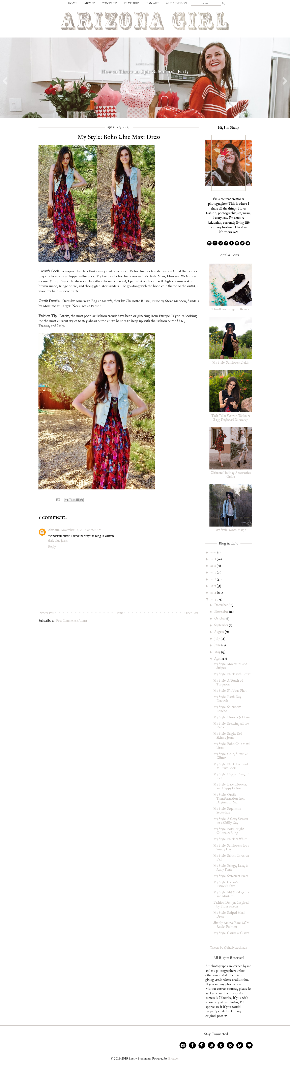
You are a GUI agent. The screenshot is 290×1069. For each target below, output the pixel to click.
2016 (213, 579)
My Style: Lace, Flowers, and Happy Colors (230, 787)
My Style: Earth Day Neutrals (227, 699)
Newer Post (46, 613)
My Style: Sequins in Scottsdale (227, 811)
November (221, 612)
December (221, 605)
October (220, 619)
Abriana (54, 530)
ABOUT (89, 3)
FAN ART (152, 3)
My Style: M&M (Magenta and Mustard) (231, 894)
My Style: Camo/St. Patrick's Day (226, 884)
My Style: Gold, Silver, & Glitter (230, 756)
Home (119, 613)
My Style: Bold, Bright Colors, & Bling (228, 831)
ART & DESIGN (176, 3)
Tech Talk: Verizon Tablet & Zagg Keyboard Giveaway (230, 418)
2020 (213, 553)
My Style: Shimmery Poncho (227, 709)
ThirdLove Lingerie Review (231, 310)
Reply (52, 546)
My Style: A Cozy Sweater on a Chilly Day (230, 821)
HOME (72, 3)
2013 (213, 599)
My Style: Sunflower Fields (230, 363)
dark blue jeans (58, 540)
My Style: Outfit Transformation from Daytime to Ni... (229, 799)
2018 (213, 566)
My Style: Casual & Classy (231, 933)
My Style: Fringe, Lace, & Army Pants (230, 868)
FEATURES (132, 3)
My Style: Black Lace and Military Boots (230, 766)
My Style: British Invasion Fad (231, 858)
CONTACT (109, 3)
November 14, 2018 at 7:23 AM (81, 530)
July (217, 639)
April (218, 659)
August (219, 632)
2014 (213, 593)
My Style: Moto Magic (230, 530)
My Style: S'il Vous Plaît (229, 691)
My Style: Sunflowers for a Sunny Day (231, 848)
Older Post (191, 613)
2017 (213, 572)
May (217, 652)
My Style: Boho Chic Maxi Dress (231, 746)
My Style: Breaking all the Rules (231, 726)
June (217, 645)
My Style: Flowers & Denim (232, 717)
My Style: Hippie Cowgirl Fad (231, 776)
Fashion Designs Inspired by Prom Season (231, 905)
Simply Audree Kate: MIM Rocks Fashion (231, 925)
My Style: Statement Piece (230, 876)
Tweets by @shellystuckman (228, 947)
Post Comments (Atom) (71, 620)
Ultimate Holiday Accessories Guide (231, 475)
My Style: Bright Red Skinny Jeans (227, 736)
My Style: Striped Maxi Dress (229, 915)
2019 (213, 559)
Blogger (173, 1058)
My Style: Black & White (230, 839)
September (221, 625)
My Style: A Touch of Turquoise (228, 683)
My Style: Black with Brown (232, 674)
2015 (213, 586)
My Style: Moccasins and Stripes (230, 666)
